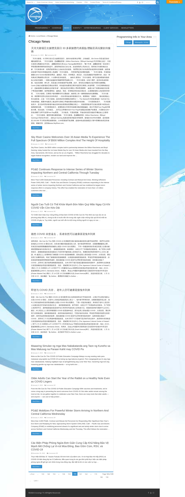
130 (42, 474)
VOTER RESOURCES (92, 28)
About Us (30, 2)
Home (32, 36)
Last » (36, 480)
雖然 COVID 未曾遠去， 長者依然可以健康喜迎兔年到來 (63, 234)
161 (80, 474)
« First (32, 474)
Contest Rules (95, 2)
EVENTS (76, 28)
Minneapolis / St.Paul (141, 42)
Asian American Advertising (64, 2)
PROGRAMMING (41, 28)
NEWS (66, 28)
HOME (30, 27)
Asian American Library (45, 2)
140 (48, 474)
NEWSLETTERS (127, 28)
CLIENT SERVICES (111, 28)
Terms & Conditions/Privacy (112, 2)
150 (54, 474)
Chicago (128, 42)
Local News (41, 36)
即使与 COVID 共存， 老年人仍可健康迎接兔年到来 (60, 290)
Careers (79, 2)
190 (107, 477)
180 (101, 477)
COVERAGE (57, 28)
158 (63, 474)
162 (86, 474)
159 (69, 474)
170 (95, 474)
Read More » (37, 128)
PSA (86, 2)
